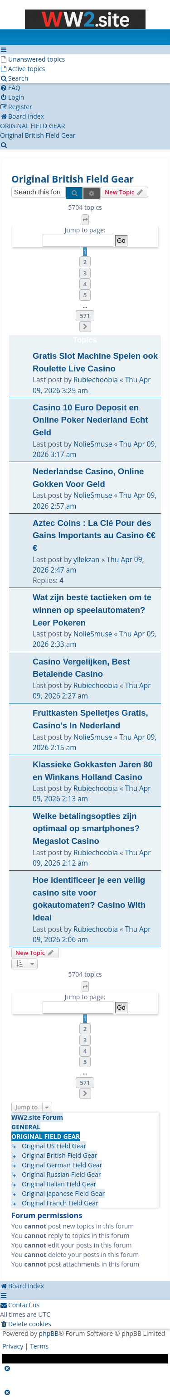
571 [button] (85, 316)
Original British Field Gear (72, 179)
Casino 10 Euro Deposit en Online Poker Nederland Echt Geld (90, 420)
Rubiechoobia (95, 380)
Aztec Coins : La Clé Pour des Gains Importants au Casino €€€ (94, 535)
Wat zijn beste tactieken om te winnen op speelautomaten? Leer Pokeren (92, 610)
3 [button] (85, 273)
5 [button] (85, 295)
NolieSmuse (92, 444)
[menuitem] (32, 59)
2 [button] (85, 262)
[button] (85, 219)
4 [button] (85, 284)
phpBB (49, 1333)
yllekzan (86, 559)
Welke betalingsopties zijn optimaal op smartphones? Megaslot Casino (86, 828)
